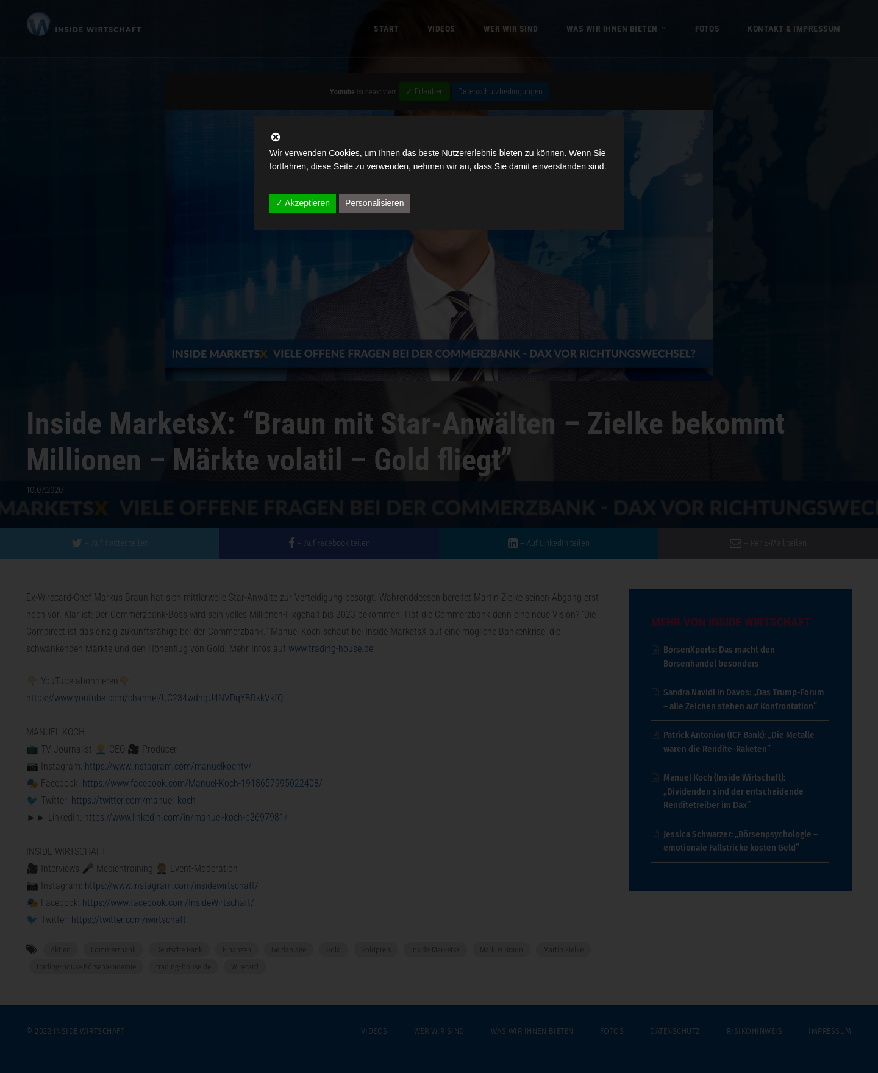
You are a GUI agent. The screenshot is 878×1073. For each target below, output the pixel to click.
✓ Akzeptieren (303, 203)
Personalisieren (374, 203)
